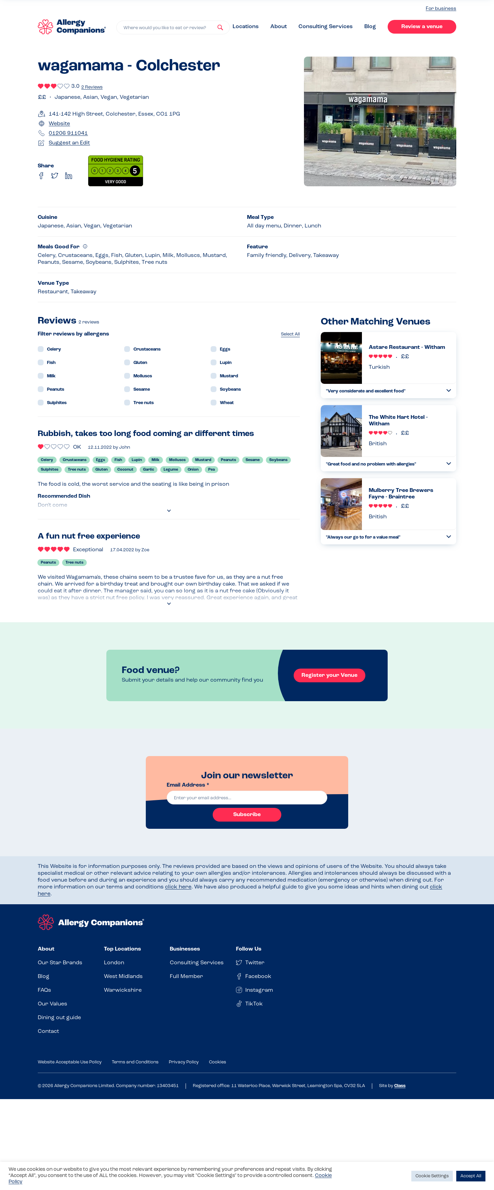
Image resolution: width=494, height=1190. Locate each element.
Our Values (52, 1004)
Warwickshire (123, 990)
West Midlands (123, 976)
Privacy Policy (184, 1062)
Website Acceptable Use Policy (70, 1062)
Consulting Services (325, 27)
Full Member (186, 976)
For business (441, 8)
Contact (48, 1031)
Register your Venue (329, 675)
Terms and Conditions (135, 1062)
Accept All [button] (470, 1176)
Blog (370, 27)
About (278, 27)
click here (178, 887)
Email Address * (188, 785)
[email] (247, 797)
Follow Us (248, 949)
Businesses (185, 949)
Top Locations (122, 949)
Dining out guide (59, 1018)
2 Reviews (92, 87)
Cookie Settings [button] (432, 1176)
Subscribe (247, 814)
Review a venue (422, 27)
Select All (290, 334)
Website (59, 124)
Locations (246, 27)
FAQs (44, 990)
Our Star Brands (60, 963)
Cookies (217, 1062)
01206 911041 (68, 133)
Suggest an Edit (69, 143)
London (114, 963)
